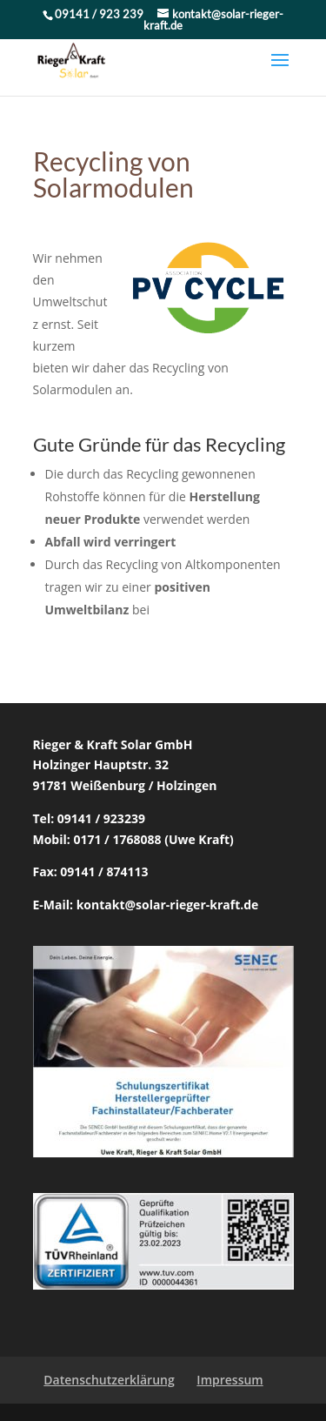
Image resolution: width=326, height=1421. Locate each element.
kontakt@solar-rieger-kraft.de (168, 904)
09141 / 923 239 (100, 14)
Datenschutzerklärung (108, 1379)
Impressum (229, 1379)
